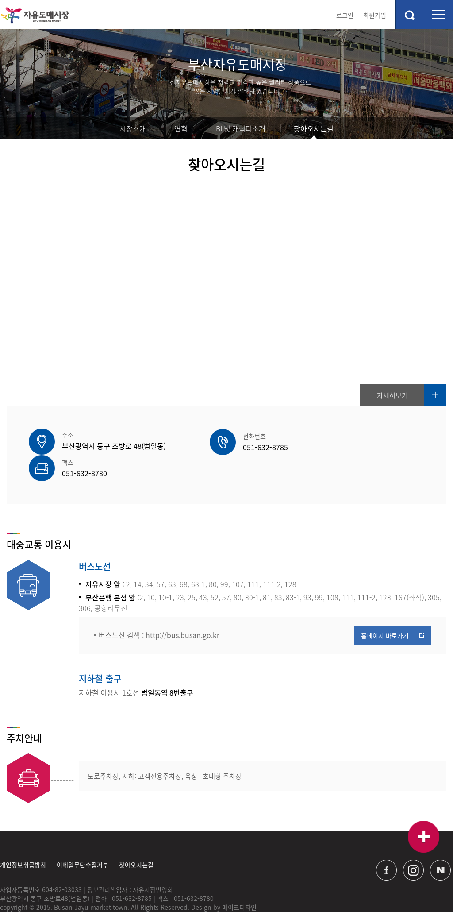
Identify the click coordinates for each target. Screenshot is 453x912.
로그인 (344, 15)
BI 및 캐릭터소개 (240, 128)
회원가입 (374, 15)
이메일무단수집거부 (82, 838)
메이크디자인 (239, 881)
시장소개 (132, 128)
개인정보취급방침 (23, 838)
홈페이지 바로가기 (385, 608)
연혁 (181, 128)
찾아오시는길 (314, 128)
